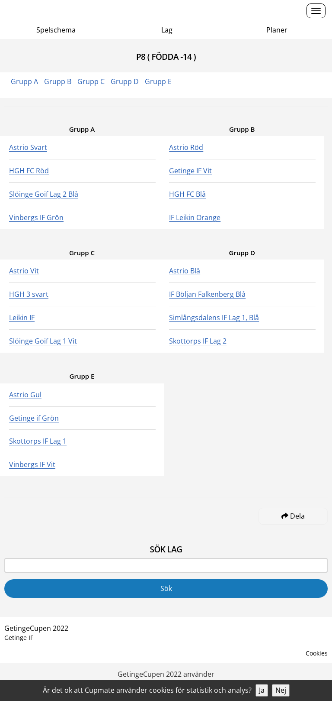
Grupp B (57, 81)
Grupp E (158, 81)
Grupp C (91, 81)
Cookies (317, 653)
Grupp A (24, 81)
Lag (166, 30)
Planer (276, 30)
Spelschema (56, 30)
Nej (280, 690)
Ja (262, 690)
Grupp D (125, 81)
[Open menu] (316, 10)
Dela (293, 516)
